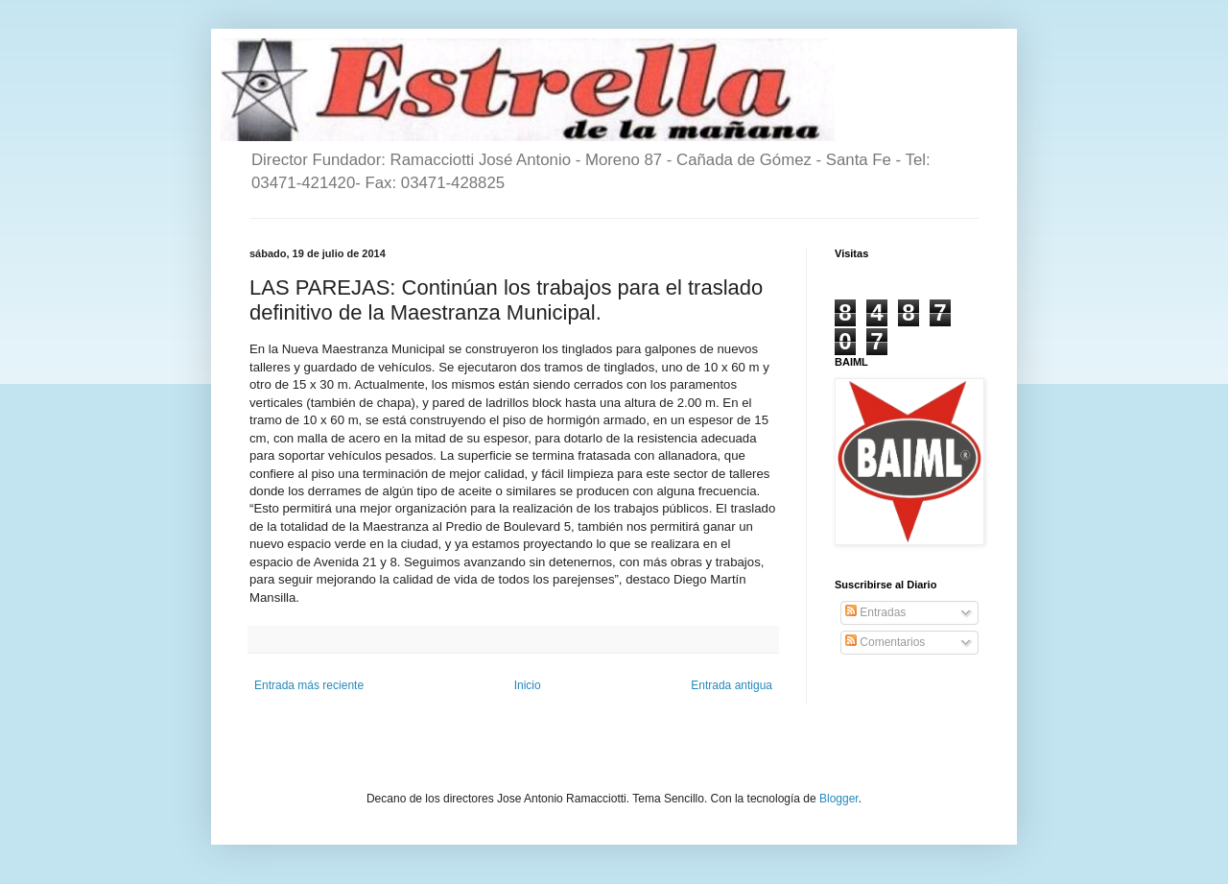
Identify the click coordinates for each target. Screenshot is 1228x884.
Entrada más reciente (309, 685)
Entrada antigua (731, 685)
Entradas (875, 612)
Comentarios (885, 642)
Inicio (527, 685)
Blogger (839, 798)
